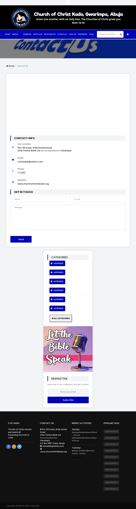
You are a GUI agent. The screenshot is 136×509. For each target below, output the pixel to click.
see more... (77, 457)
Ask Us (72, 34)
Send (21, 239)
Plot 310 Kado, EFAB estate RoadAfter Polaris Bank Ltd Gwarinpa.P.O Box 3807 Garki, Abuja (53, 440)
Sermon (27, 34)
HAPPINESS (57, 263)
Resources (50, 34)
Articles (37, 34)
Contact (62, 34)
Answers (82, 34)
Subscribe (68, 400)
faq (91, 34)
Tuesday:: (83, 450)
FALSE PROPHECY (111, 431)
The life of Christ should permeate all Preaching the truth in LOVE (19, 433)
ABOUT (15, 34)
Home (7, 34)
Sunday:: (85, 435)
